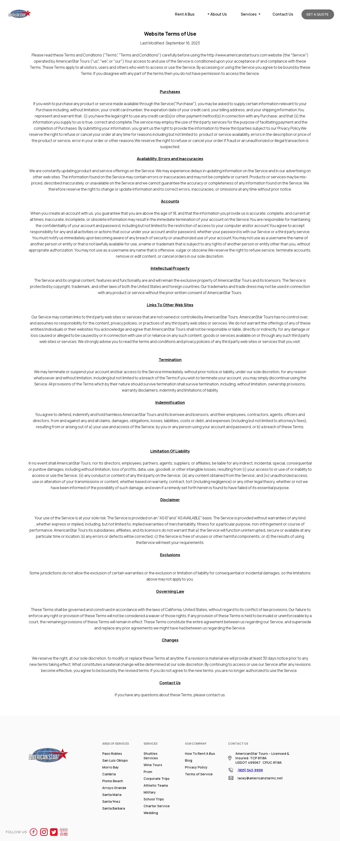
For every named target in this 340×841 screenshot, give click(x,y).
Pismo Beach (112, 781)
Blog (188, 760)
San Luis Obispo (115, 760)
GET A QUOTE (317, 14)
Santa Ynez (111, 801)
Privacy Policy (196, 767)
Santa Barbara (113, 808)
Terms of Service (199, 774)
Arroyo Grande (114, 788)
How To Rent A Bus (200, 753)
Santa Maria (111, 794)
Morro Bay (110, 767)
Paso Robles (112, 753)
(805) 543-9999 (250, 770)
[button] (216, 14)
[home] (19, 14)
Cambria (109, 774)
